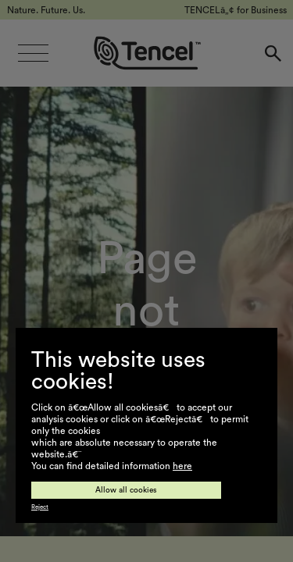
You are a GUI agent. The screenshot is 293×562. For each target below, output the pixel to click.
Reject (39, 507)
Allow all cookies (126, 490)
